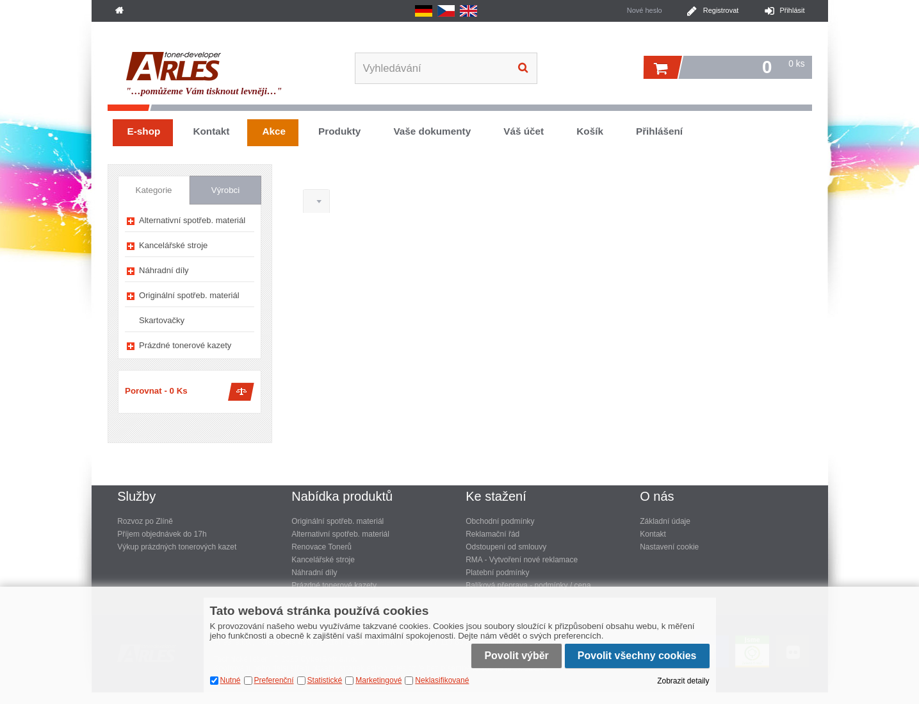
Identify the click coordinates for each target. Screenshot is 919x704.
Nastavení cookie (669, 546)
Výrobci (225, 190)
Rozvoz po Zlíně (145, 521)
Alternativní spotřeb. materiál (192, 220)
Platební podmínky (497, 572)
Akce (274, 131)
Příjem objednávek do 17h (161, 534)
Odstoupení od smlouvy (506, 546)
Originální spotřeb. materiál (189, 295)
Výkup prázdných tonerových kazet (176, 546)
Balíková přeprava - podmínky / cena (528, 585)
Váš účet (523, 131)
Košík (589, 131)
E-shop (144, 131)
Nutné (230, 680)
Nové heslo (644, 10)
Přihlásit (791, 10)
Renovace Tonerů (321, 546)
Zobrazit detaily (683, 680)
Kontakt (211, 131)
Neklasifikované (442, 680)
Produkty (339, 131)
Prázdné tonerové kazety (185, 345)
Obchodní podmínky (500, 521)
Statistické (325, 680)
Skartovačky (161, 320)
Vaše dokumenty (432, 131)
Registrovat (721, 10)
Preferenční (274, 680)
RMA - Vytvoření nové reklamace (522, 559)
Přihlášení (659, 131)
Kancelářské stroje (173, 245)
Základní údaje (665, 521)
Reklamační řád (492, 534)
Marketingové (378, 680)
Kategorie (154, 190)
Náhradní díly (164, 270)
